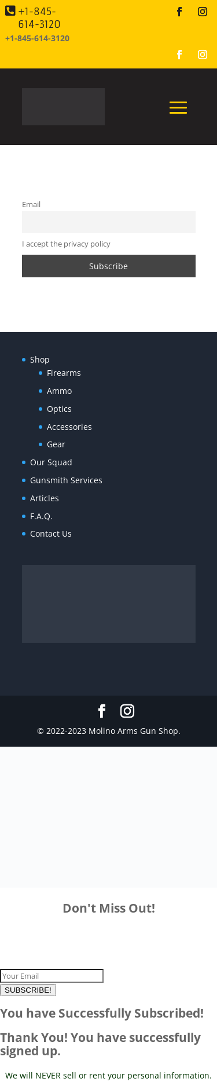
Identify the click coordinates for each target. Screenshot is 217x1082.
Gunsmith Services (66, 480)
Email (31, 204)
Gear (56, 444)
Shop (40, 359)
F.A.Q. (41, 516)
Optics (59, 408)
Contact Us (51, 533)
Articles (44, 498)
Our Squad (51, 462)
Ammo (59, 390)
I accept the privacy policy (66, 244)
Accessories (69, 426)
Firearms (64, 372)
